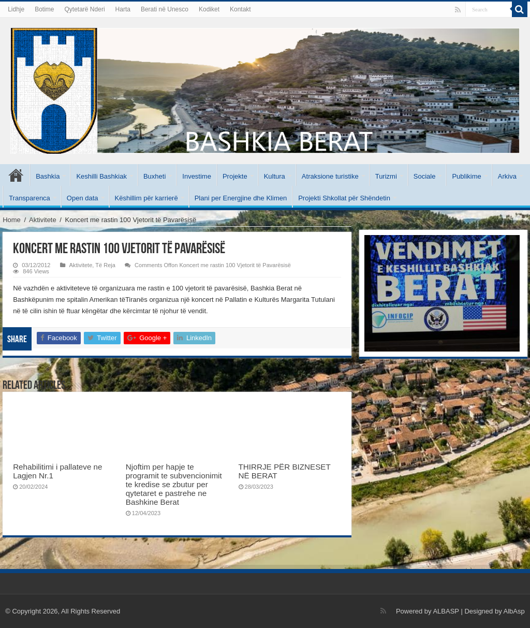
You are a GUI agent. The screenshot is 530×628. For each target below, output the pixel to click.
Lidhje (16, 9)
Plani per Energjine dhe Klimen (241, 198)
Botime (44, 9)
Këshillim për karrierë (146, 198)
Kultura (274, 176)
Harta (122, 9)
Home (12, 220)
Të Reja (105, 265)
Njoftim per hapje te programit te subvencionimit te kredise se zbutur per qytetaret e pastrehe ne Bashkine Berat (174, 484)
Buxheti (154, 176)
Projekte (235, 176)
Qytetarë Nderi (85, 9)
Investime (196, 176)
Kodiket (209, 9)
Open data (82, 198)
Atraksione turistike (330, 176)
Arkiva (507, 176)
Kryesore (16, 175)
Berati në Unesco (164, 9)
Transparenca (29, 198)
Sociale (425, 176)
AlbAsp (514, 611)
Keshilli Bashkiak (101, 176)
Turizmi (386, 176)
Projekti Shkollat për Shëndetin (344, 198)
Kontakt (240, 9)
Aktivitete (42, 220)
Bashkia (48, 176)
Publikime (466, 176)
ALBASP (446, 611)
